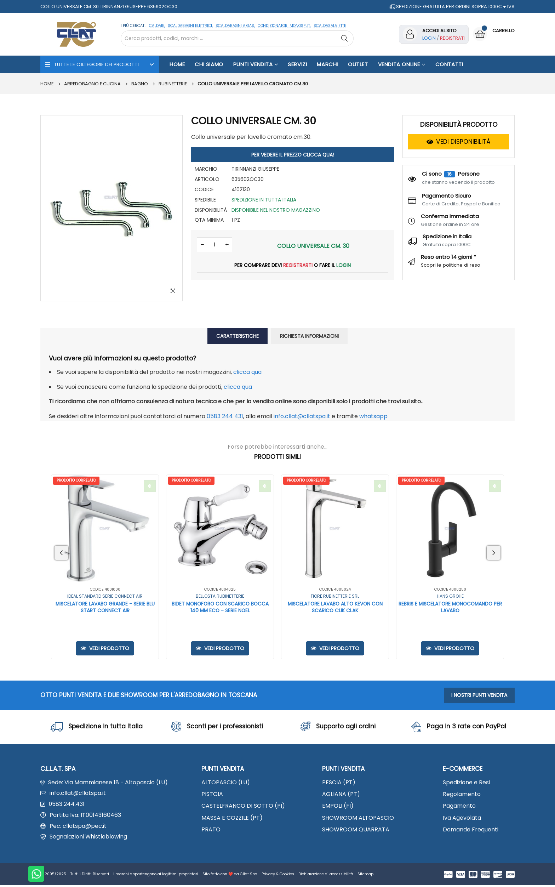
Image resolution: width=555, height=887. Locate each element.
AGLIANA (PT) (341, 795)
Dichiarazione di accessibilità (325, 876)
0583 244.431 (67, 805)
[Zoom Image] (172, 291)
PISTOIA (212, 795)
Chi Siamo (209, 64)
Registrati (452, 38)
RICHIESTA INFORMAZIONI (309, 336)
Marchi (327, 64)
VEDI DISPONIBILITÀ (458, 141)
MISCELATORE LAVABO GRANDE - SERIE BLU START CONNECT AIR (105, 607)
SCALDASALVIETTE (330, 25)
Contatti (449, 64)
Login (429, 38)
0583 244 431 (225, 416)
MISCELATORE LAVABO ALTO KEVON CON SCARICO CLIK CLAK (335, 607)
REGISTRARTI (298, 266)
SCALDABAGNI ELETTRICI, (190, 25)
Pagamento (459, 807)
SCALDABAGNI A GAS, (235, 25)
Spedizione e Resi (466, 783)
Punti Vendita (255, 64)
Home (177, 64)
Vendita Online (401, 64)
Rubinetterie (174, 83)
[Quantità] (214, 246)
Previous (62, 553)
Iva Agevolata (462, 818)
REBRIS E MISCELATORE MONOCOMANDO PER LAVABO (450, 607)
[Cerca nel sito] (237, 38)
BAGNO (140, 83)
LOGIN (344, 266)
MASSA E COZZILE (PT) (232, 818)
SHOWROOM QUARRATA (355, 830)
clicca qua (247, 372)
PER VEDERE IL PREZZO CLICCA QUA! (292, 154)
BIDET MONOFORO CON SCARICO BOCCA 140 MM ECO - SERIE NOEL (220, 607)
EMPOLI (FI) (338, 807)
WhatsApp (373, 416)
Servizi (297, 64)
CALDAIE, (157, 25)
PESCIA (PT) (338, 783)
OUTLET (358, 64)
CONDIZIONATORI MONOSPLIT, (284, 25)
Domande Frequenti (470, 830)
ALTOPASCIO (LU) (225, 783)
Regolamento (462, 795)
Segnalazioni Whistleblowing (88, 839)
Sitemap (365, 876)
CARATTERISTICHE (237, 336)
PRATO (211, 830)
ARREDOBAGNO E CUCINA (93, 83)
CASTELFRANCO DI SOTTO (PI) (243, 807)
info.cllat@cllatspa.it (302, 416)
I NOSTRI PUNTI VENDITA (479, 695)
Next (493, 553)
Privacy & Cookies (278, 876)
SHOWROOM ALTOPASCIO (358, 818)
